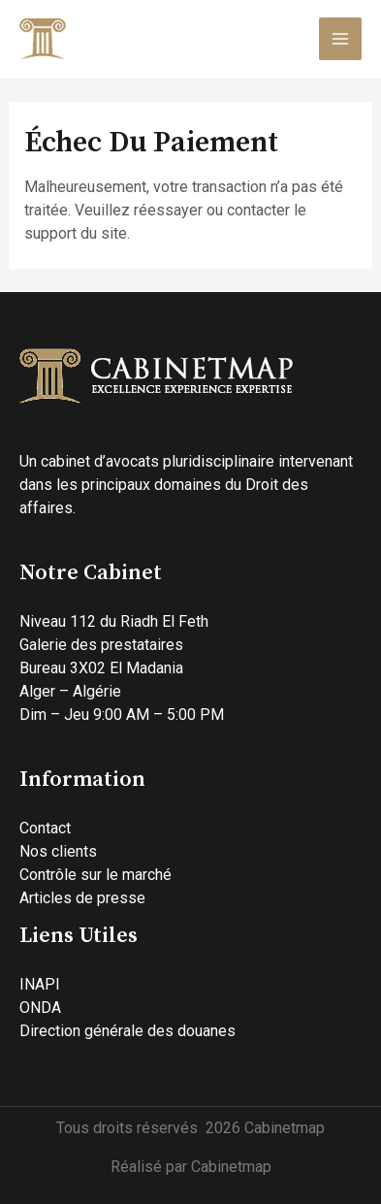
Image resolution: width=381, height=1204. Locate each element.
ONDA (40, 1007)
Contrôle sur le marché (95, 874)
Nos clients (58, 851)
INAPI (39, 984)
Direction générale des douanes (127, 1031)
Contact (45, 828)
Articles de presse (82, 898)
